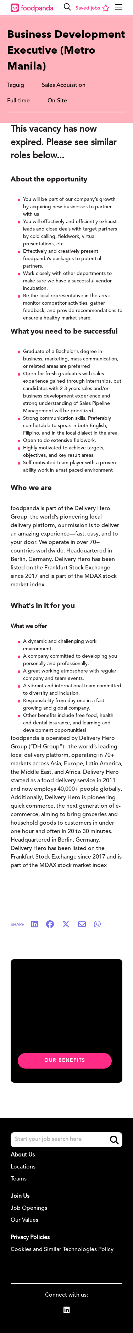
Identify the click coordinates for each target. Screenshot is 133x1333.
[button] (67, 7)
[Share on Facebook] (53, 925)
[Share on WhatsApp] (101, 925)
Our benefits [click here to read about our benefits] (64, 1060)
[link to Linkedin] (67, 1311)
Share (17, 925)
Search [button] (114, 1140)
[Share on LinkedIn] (38, 925)
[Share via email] (85, 925)
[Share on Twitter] (69, 925)
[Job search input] (66, 1139)
